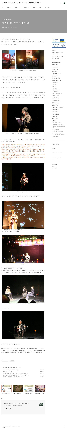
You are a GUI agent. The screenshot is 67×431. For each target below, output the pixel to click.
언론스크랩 (56, 136)
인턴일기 (55, 76)
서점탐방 (55, 112)
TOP (64, 426)
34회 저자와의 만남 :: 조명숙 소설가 (10, 370)
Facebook (54, 152)
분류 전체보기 (56, 62)
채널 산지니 (26, 7)
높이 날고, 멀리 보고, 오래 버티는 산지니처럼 (13, 405)
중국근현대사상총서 (57, 93)
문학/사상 (47, 7)
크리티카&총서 (56, 95)
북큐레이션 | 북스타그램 (58, 124)
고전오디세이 (56, 98)
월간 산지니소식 (37, 7)
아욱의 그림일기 (56, 73)
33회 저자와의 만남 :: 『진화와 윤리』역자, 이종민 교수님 (14, 373)
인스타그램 (56, 158)
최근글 (53, 144)
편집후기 (55, 67)
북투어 (54, 116)
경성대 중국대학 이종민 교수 (8, 371)
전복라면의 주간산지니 (58, 131)
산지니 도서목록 (55, 54)
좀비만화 (55, 71)
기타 (54, 121)
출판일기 (55, 64)
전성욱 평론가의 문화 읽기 (58, 133)
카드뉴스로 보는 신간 (57, 122)
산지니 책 (17, 7)
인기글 (57, 144)
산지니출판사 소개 (55, 58)
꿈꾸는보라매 (56, 97)
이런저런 (55, 69)
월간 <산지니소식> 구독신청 (57, 56)
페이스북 (53, 158)
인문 (54, 86)
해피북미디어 (55, 103)
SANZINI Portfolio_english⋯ (58, 52)
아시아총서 (55, 91)
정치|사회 (55, 88)
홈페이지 (9, 7)
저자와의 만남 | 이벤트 (7, 367)
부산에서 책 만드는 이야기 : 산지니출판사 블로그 (22, 3)
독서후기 (55, 118)
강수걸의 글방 (56, 78)
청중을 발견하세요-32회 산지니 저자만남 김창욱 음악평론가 (15, 375)
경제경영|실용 (56, 90)
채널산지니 (55, 105)
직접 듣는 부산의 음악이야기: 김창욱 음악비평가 (12, 376)
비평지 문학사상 (56, 100)
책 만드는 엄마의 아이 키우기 (59, 134)
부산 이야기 (55, 109)
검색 (61, 3)
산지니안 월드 (56, 129)
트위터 (59, 158)
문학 (54, 84)
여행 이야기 (55, 114)
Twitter (60, 152)
